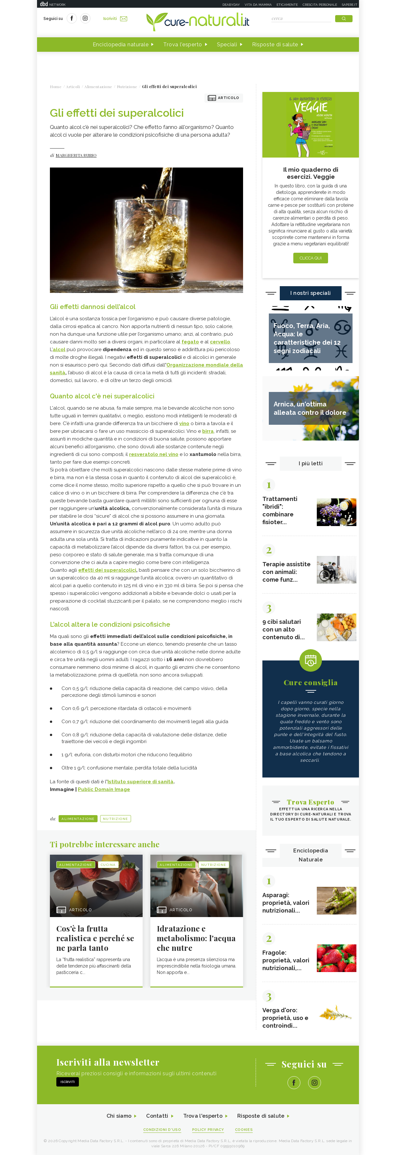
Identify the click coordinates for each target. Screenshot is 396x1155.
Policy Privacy (208, 1130)
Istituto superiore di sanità (141, 782)
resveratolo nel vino (153, 454)
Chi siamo (118, 1116)
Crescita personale (320, 4)
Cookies (244, 1130)
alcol (59, 349)
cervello (220, 342)
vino (184, 423)
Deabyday (231, 4)
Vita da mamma (258, 4)
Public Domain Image (104, 789)
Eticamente (287, 4)
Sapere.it (349, 4)
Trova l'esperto (182, 44)
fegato (190, 342)
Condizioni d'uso (162, 1130)
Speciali (227, 44)
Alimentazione (78, 819)
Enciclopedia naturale (121, 44)
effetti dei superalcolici (107, 570)
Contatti (157, 1116)
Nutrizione (115, 819)
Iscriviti (115, 18)
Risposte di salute (275, 44)
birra (208, 431)
